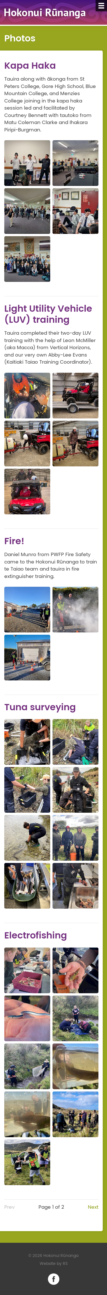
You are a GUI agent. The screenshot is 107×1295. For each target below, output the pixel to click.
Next (93, 1207)
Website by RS (54, 1263)
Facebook (53, 1279)
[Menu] (101, 5)
